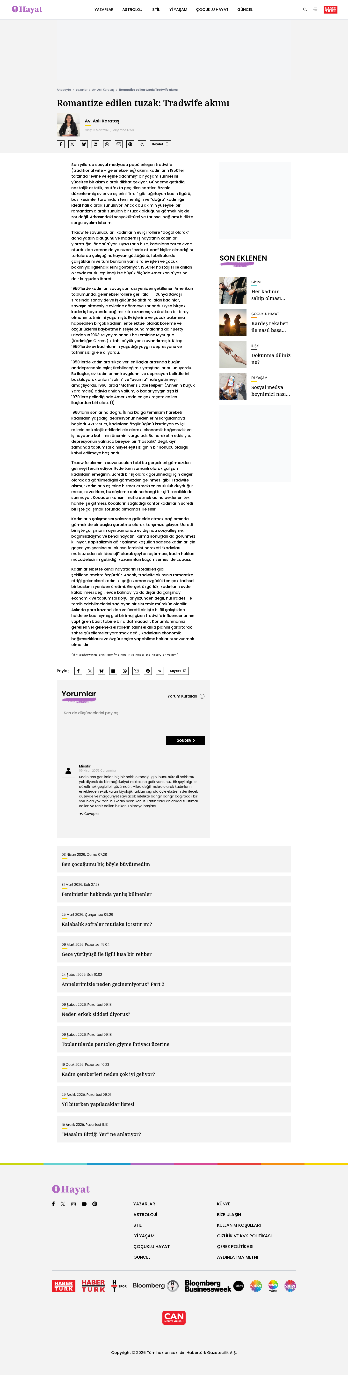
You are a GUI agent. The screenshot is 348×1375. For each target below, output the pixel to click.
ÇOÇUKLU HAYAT (151, 1246)
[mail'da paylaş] (119, 144)
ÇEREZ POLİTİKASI (235, 1246)
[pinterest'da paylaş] (130, 144)
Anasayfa (64, 90)
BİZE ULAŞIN (229, 1214)
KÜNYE (223, 1204)
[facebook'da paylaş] (61, 144)
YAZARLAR (144, 1204)
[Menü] (315, 10)
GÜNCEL (141, 1257)
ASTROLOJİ (145, 1214)
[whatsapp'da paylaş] (107, 144)
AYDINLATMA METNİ (237, 1257)
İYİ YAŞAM (143, 1236)
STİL (137, 1225)
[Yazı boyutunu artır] (142, 144)
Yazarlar (81, 90)
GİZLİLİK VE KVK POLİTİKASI (244, 1236)
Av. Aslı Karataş (103, 90)
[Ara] (305, 10)
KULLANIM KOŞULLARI (239, 1225)
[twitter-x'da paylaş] (72, 144)
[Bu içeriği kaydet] (160, 144)
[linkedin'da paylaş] (95, 144)
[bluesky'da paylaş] (84, 144)
